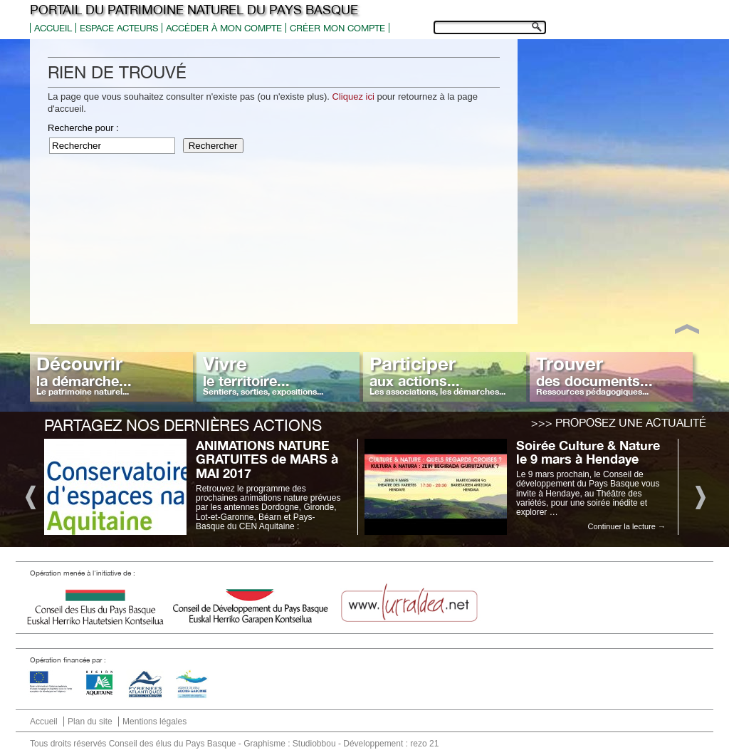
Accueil (53, 28)
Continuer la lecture (627, 526)
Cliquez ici (353, 96)
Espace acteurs (119, 28)
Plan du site (90, 722)
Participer (437, 375)
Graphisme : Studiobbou (289, 744)
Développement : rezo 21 (391, 744)
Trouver (594, 375)
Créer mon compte (337, 28)
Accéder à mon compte (224, 28)
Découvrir (84, 375)
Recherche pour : (83, 128)
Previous (29, 496)
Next (699, 496)
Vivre (263, 375)
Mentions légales (154, 722)
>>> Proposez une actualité (618, 422)
